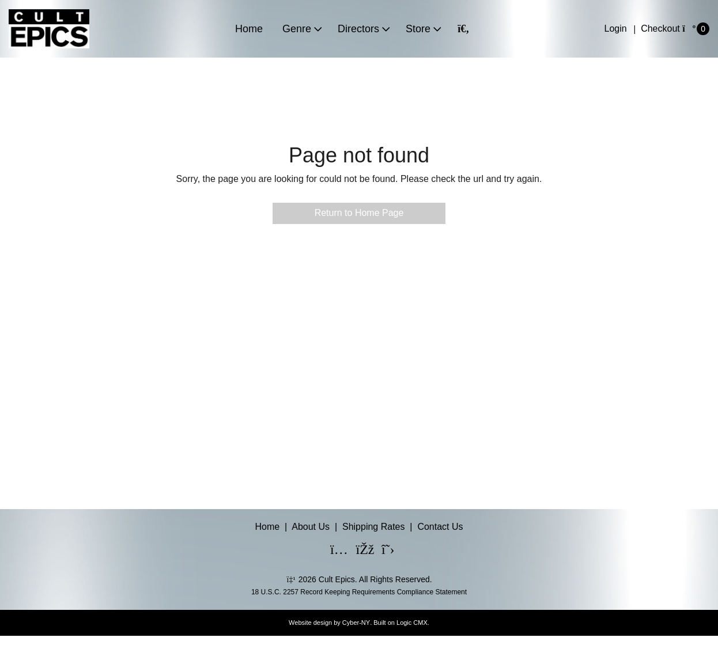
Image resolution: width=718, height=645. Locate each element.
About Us (311, 527)
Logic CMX (412, 622)
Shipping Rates (373, 527)
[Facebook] (357, 551)
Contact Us (440, 527)
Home (249, 29)
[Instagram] (332, 551)
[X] (383, 551)
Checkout (660, 28)
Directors (358, 29)
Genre (296, 29)
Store (418, 29)
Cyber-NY (356, 622)
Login (615, 28)
